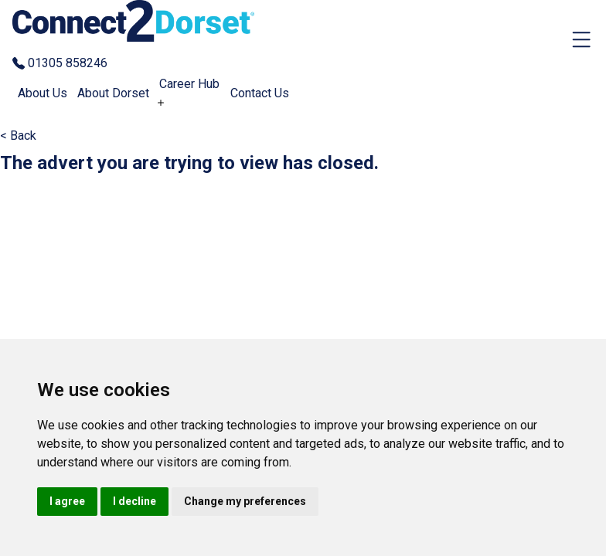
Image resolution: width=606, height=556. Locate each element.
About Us (42, 93)
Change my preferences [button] (245, 501)
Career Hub (189, 83)
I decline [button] (134, 501)
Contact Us (259, 93)
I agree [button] (67, 501)
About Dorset (113, 93)
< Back (18, 135)
